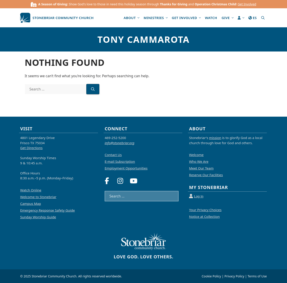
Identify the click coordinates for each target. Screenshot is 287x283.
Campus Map (30, 203)
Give (228, 18)
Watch (211, 17)
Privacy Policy (234, 276)
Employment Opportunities (126, 168)
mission (215, 137)
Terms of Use (257, 276)
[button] (263, 18)
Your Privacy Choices (205, 210)
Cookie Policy (211, 276)
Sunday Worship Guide (38, 217)
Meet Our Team (201, 168)
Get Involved (247, 4)
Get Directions (31, 148)
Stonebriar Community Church (63, 17)
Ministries (157, 18)
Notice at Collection (204, 216)
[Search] (92, 89)
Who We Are (198, 161)
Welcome (196, 154)
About (132, 18)
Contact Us (113, 154)
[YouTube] (136, 181)
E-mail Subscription (120, 161)
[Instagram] (123, 181)
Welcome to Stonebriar (38, 197)
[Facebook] (111, 181)
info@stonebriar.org (120, 143)
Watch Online (30, 190)
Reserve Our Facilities (206, 175)
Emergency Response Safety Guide (47, 210)
